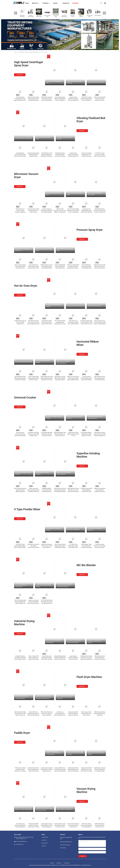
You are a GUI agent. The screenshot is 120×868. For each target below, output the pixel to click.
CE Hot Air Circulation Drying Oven (75, 305)
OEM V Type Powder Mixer (73, 529)
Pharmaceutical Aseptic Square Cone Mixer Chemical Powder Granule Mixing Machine (64, 585)
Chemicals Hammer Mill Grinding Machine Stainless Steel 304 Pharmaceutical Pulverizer (86, 491)
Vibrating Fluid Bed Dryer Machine (23, 138)
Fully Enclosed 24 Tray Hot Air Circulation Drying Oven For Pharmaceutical (100, 322)
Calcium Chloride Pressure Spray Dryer (44, 249)
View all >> (20, 74)
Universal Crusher (25, 397)
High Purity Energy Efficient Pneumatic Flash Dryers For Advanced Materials (21, 697)
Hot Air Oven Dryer (25, 285)
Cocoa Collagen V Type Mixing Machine (53, 529)
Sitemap (52, 863)
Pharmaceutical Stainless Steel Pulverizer (74, 417)
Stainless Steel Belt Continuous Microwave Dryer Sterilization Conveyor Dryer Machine (74, 641)
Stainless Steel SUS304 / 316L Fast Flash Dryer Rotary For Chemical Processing (65, 697)
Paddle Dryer (22, 732)
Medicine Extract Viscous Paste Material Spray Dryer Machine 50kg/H (47, 266)
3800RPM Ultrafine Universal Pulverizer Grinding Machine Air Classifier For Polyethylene (47, 491)
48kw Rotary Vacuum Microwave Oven (75, 194)
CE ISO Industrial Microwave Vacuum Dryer (94, 194)
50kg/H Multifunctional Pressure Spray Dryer (23, 249)
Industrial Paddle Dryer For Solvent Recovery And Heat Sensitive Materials (60, 769)
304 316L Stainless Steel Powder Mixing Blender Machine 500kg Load (20, 602)
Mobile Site (59, 863)
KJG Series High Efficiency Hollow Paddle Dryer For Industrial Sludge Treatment (75, 753)
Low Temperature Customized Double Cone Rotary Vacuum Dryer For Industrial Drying (44, 809)
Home (15, 52)
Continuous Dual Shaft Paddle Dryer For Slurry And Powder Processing (86, 769)
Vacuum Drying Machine (86, 790)
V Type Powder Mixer (27, 509)
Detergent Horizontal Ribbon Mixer (23, 361)
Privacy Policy (67, 863)
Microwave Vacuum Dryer (65, 844)
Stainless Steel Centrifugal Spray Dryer (54, 82)
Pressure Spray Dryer (90, 229)
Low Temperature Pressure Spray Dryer (65, 249)
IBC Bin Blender (86, 565)
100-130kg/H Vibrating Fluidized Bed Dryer (64, 138)
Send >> (82, 856)
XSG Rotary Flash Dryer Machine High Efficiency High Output (99, 713)
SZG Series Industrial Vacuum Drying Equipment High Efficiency (65, 808)
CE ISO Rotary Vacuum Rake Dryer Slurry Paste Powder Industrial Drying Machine (54, 641)
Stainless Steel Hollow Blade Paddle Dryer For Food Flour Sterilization (73, 769)
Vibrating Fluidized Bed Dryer (66, 841)
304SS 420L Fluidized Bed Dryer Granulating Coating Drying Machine (95, 641)
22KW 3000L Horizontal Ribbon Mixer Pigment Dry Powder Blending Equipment (64, 361)
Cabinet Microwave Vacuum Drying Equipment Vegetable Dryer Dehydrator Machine (20, 212)
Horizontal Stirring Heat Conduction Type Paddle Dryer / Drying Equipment (53, 753)
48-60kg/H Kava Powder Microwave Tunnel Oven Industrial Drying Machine (86, 657)
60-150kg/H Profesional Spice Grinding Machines (95, 417)
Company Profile (45, 837)
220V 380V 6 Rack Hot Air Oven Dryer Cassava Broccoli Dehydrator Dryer (33, 322)
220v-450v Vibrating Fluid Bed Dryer (43, 138)
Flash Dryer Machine (89, 677)
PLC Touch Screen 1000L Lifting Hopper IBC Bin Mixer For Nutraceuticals (22, 585)
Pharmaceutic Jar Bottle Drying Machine (53, 305)
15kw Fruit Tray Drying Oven (94, 305)
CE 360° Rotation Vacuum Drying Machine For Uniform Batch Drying (23, 808)
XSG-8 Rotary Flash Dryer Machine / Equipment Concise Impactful (47, 713)
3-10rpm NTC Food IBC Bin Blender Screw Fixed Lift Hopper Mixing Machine (44, 585)
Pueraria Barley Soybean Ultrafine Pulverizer (23, 473)
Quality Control (45, 843)
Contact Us (44, 846)
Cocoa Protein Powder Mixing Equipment (95, 529)
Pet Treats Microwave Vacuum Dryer (53, 194)
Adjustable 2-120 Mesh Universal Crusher (54, 417)
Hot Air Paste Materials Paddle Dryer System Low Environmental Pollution (96, 753)
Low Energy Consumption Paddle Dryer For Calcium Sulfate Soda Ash (47, 769)
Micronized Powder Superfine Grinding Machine (64, 473)
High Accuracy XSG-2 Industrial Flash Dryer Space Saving (86, 713)
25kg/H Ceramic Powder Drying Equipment (74, 82)
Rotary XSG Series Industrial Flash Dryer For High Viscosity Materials (33, 713)
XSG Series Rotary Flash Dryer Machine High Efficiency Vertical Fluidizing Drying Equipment (43, 697)
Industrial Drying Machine (24, 622)
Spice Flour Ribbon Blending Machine (42, 361)
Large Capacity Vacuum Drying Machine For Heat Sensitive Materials (46, 825)
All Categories (63, 847)
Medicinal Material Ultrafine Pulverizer (42, 473)
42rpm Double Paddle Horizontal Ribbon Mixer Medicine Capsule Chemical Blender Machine (33, 379)
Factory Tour (44, 840)
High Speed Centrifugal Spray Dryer (28, 64)
